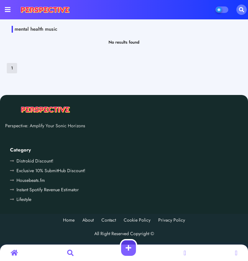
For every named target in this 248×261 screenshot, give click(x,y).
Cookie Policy (137, 220)
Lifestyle (23, 199)
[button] (241, 10)
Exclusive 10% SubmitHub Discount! (50, 170)
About (88, 220)
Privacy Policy (171, 220)
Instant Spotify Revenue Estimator (47, 189)
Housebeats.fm (30, 180)
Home (69, 220)
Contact (108, 220)
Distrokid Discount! (34, 161)
